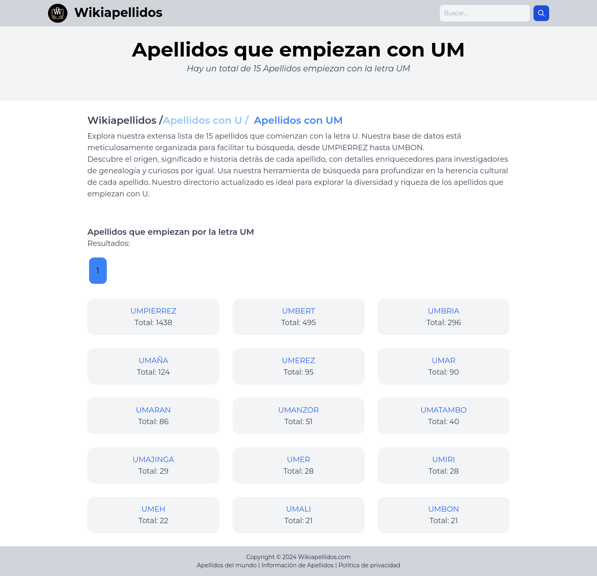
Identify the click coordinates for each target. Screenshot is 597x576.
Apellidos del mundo (226, 565)
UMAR (443, 360)
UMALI (298, 509)
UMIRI (443, 459)
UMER (298, 459)
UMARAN (153, 410)
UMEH (153, 509)
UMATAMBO (444, 410)
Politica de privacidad (369, 565)
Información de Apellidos (297, 565)
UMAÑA (153, 360)
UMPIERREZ (153, 311)
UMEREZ (298, 360)
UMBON (443, 509)
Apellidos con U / (208, 120)
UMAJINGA (153, 459)
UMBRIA (443, 311)
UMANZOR (298, 410)
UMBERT (298, 311)
